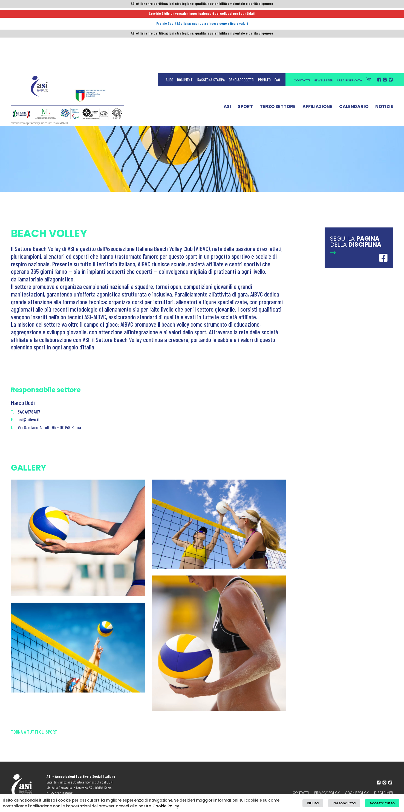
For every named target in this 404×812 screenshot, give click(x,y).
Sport (245, 44)
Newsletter (323, 17)
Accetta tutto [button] (384, 803)
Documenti (185, 16)
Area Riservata (349, 17)
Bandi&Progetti (241, 16)
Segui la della (355, 241)
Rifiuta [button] (323, 803)
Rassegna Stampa (211, 16)
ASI (227, 44)
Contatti (302, 17)
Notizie (384, 44)
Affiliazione (317, 44)
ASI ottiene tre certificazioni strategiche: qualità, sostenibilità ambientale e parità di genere (202, 5)
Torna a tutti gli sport (34, 738)
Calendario (353, 44)
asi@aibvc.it (29, 419)
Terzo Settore (278, 44)
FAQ (277, 16)
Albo (169, 16)
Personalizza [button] (350, 803)
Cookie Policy (165, 806)
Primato (264, 16)
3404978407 (29, 412)
